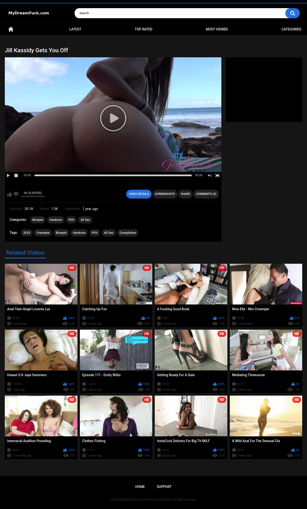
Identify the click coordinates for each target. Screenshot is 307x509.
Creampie (42, 232)
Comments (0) (206, 194)
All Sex (85, 220)
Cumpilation (128, 232)
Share (185, 194)
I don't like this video (15, 194)
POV (71, 220)
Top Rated (143, 29)
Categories (291, 29)
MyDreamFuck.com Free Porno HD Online (144, 499)
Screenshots (165, 194)
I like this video (9, 194)
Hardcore (56, 220)
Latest (75, 29)
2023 (26, 232)
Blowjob (37, 220)
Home (11, 29)
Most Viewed (217, 29)
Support (164, 487)
